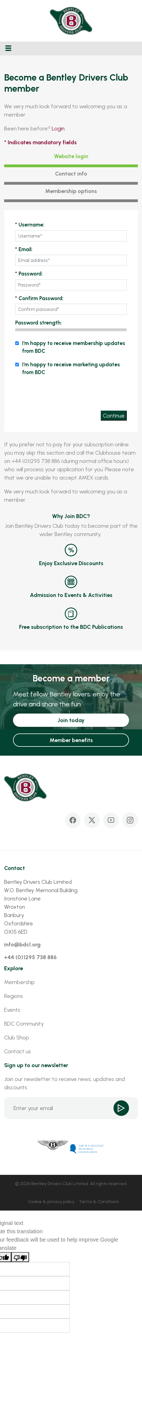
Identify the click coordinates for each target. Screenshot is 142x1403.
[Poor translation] (20, 1257)
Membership (19, 982)
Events (12, 1009)
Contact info (71, 173)
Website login (71, 156)
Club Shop (16, 1037)
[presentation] (85, 393)
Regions (13, 996)
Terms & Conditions (99, 1201)
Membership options (71, 191)
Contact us (17, 1051)
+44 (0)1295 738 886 (30, 957)
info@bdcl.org (22, 944)
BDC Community (24, 1023)
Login (58, 128)
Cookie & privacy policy (51, 1201)
